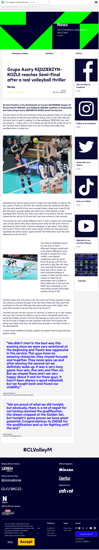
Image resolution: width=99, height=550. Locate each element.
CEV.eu (93, 2)
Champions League (20, 54)
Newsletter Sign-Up (86, 534)
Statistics (49, 54)
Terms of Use (67, 531)
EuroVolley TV (51, 528)
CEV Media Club (51, 536)
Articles (27, 7)
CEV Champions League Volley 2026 (14, 2)
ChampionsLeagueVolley (10, 7)
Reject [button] (10, 542)
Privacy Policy (68, 528)
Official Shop (51, 531)
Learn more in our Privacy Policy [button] (15, 535)
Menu (86, 2)
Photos (79, 54)
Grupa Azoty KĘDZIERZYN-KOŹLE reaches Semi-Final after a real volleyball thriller (31, 10)
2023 (36, 7)
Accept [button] (26, 541)
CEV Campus (50, 533)
